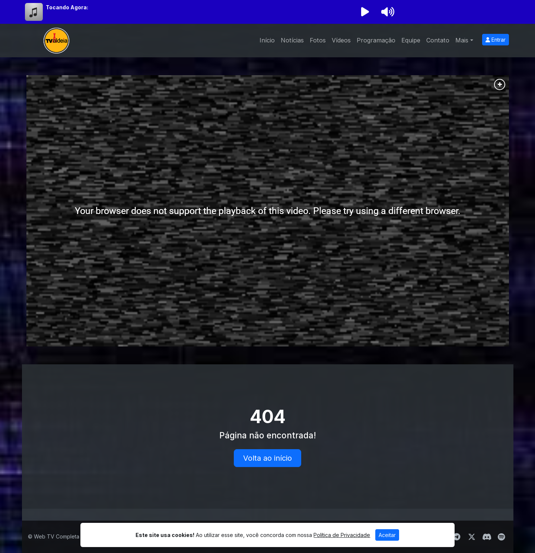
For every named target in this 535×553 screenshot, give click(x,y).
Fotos (318, 40)
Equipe (410, 40)
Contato (437, 40)
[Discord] (486, 537)
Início (267, 40)
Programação (376, 40)
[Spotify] (501, 537)
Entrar (495, 39)
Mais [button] (461, 40)
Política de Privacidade (341, 535)
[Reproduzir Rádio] (365, 12)
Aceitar (387, 535)
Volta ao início (267, 458)
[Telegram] (456, 537)
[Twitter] (471, 537)
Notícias (292, 40)
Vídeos (341, 40)
